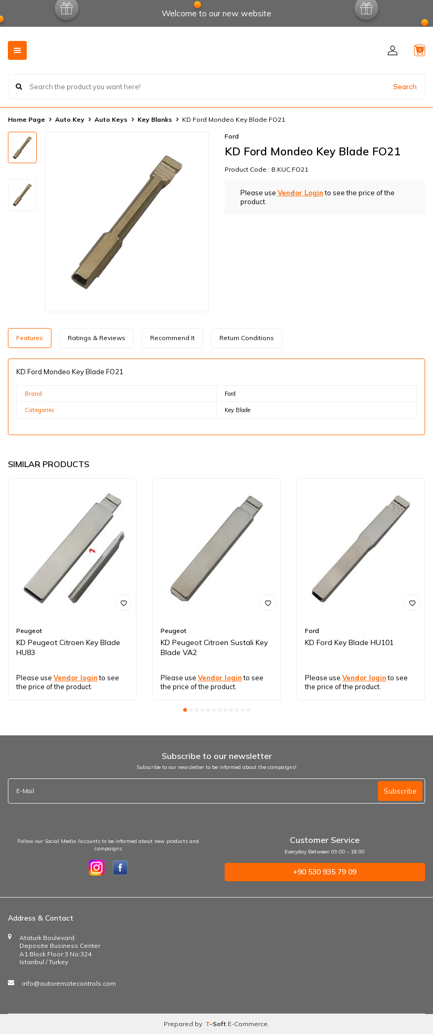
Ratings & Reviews (96, 338)
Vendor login (76, 677)
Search (405, 86)
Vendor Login (300, 192)
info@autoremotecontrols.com (69, 983)
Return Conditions (246, 338)
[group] (126, 222)
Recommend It (172, 338)
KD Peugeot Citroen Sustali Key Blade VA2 (214, 647)
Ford (232, 136)
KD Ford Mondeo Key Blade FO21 (233, 119)
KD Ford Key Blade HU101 (349, 642)
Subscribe (400, 791)
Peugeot (29, 631)
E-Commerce (248, 1024)
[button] (185, 710)
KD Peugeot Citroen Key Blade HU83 (68, 647)
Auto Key (70, 119)
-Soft (216, 1024)
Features (29, 338)
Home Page (26, 119)
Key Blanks (155, 119)
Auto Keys (111, 119)
